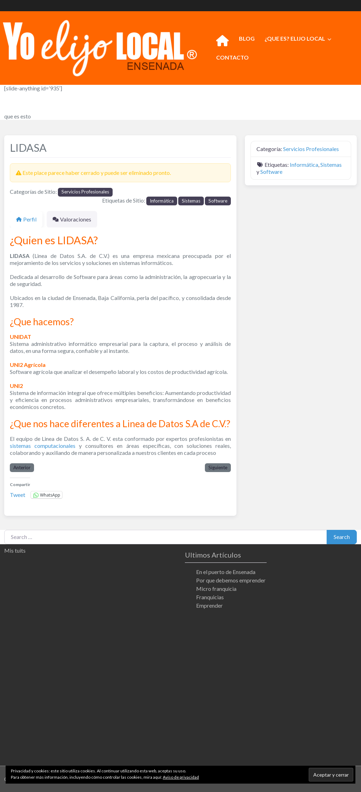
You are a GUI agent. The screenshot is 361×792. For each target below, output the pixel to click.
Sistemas (191, 201)
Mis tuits (15, 550)
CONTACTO (232, 57)
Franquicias (210, 597)
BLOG (247, 38)
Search (342, 536)
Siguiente (217, 467)
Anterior (22, 467)
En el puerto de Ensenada (225, 571)
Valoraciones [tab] (72, 219)
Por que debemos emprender (231, 580)
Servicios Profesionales (85, 191)
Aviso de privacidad (181, 777)
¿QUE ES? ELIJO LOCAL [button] (295, 38)
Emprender (209, 605)
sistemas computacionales (42, 445)
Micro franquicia (216, 588)
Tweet (17, 494)
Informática (162, 201)
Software (217, 201)
